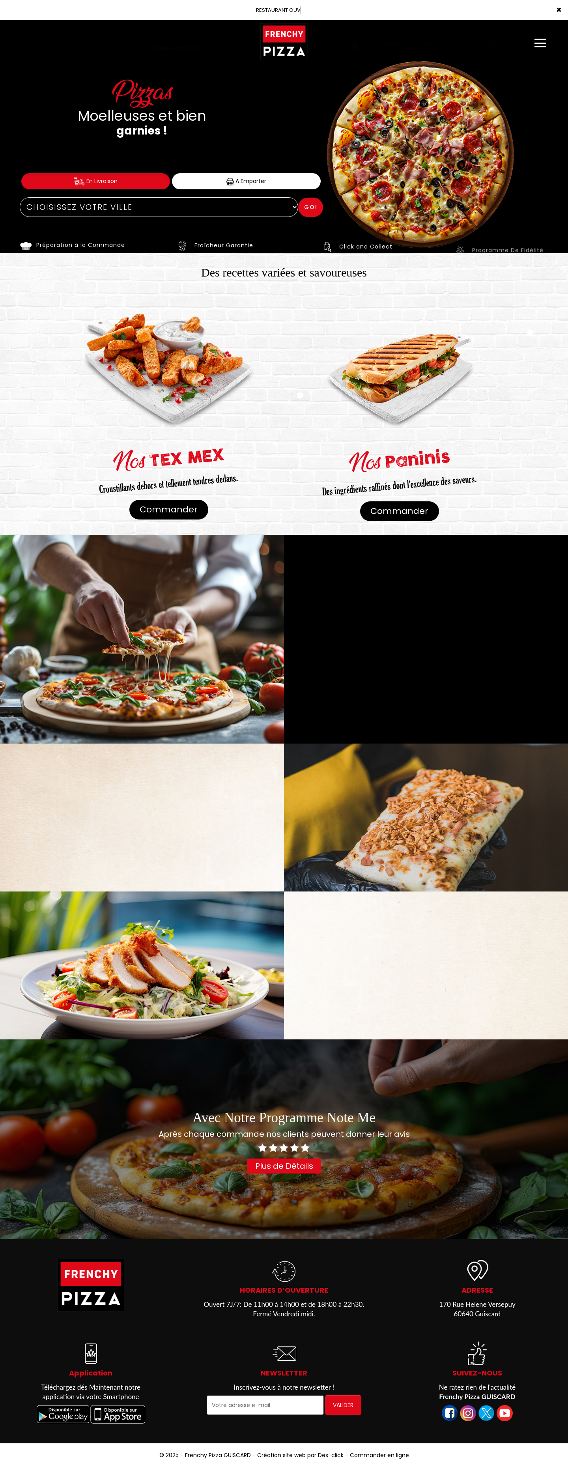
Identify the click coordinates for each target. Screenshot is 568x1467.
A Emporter (246, 181)
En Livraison (96, 181)
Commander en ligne (379, 1455)
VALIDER (343, 1405)
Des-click (331, 1455)
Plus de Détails (284, 1166)
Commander (169, 509)
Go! (311, 207)
